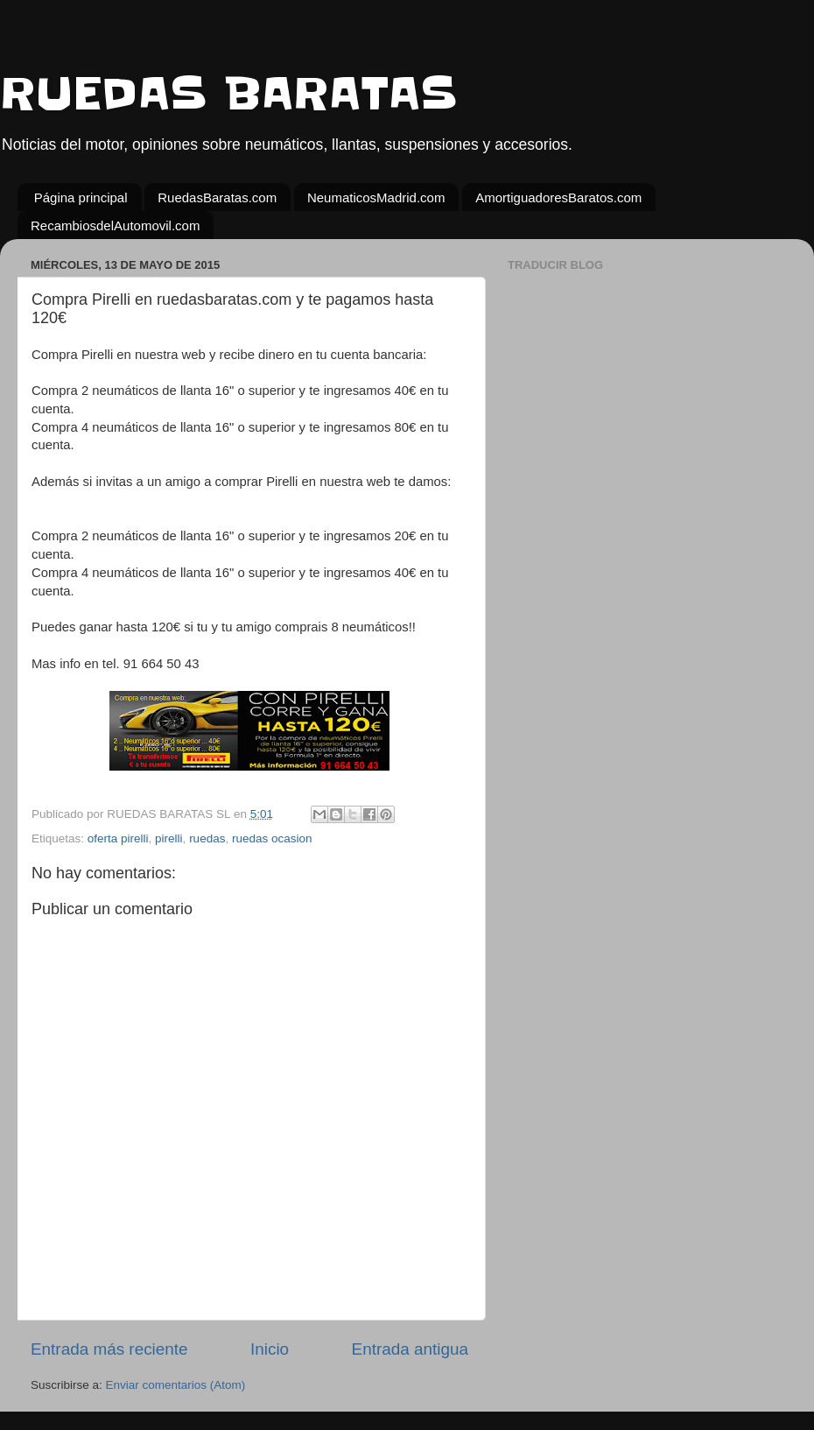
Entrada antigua (410, 1349)
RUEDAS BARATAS (228, 93)
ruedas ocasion (272, 838)
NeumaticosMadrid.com (376, 197)
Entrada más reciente (109, 1349)
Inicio (269, 1349)
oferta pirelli (118, 838)
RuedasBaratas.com (217, 197)
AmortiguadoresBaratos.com (558, 197)
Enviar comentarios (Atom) (176, 1384)
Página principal (81, 197)
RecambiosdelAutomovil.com (115, 225)
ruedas (207, 838)
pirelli (169, 838)
